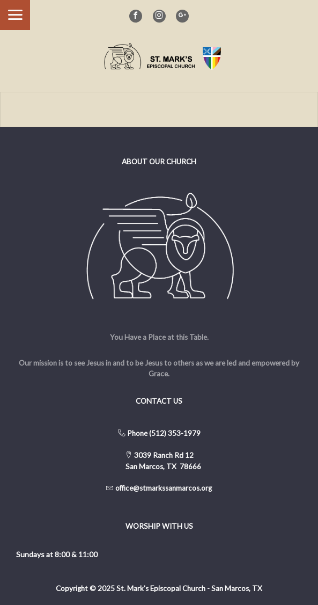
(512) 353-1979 (175, 433)
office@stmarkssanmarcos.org (163, 488)
